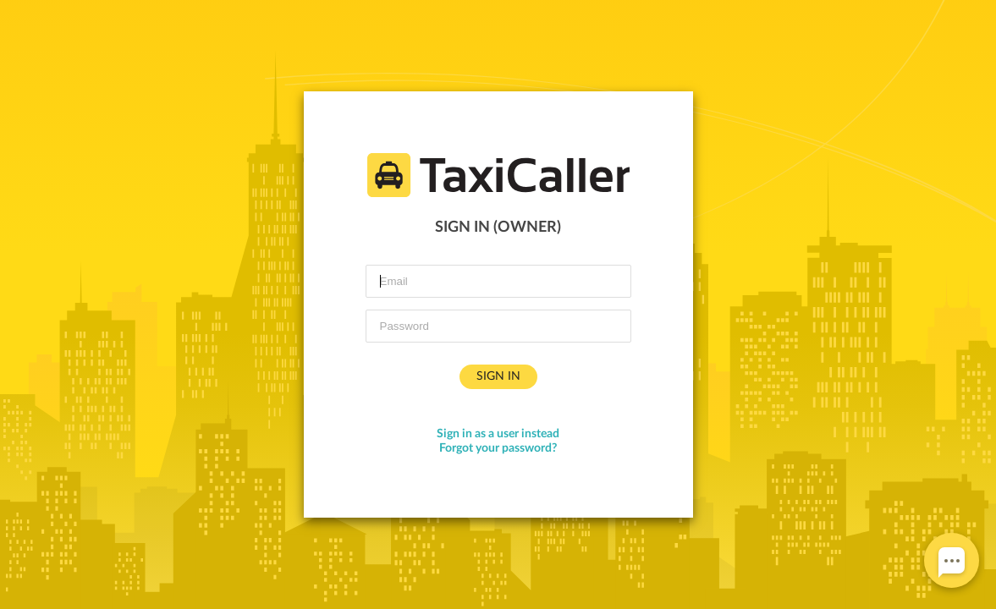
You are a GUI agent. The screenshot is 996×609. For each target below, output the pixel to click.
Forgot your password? (498, 448)
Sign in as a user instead (498, 434)
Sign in (498, 376)
